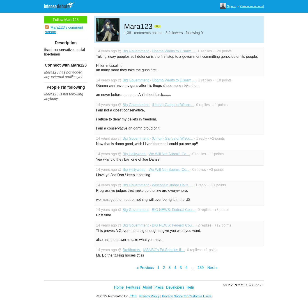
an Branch (243, 284)
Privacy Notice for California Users (186, 296)
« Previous (145, 268)
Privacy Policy (149, 296)
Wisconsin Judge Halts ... (172, 185)
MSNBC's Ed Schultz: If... (164, 250)
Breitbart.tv (132, 250)
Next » (212, 268)
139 (201, 268)
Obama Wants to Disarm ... (174, 51)
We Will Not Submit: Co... (169, 154)
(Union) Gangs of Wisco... (173, 105)
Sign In (231, 6)
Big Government (136, 51)
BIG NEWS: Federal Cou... (174, 210)
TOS (133, 296)
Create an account (252, 6)
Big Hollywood (135, 154)
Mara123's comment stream (64, 29)
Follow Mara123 (66, 20)
